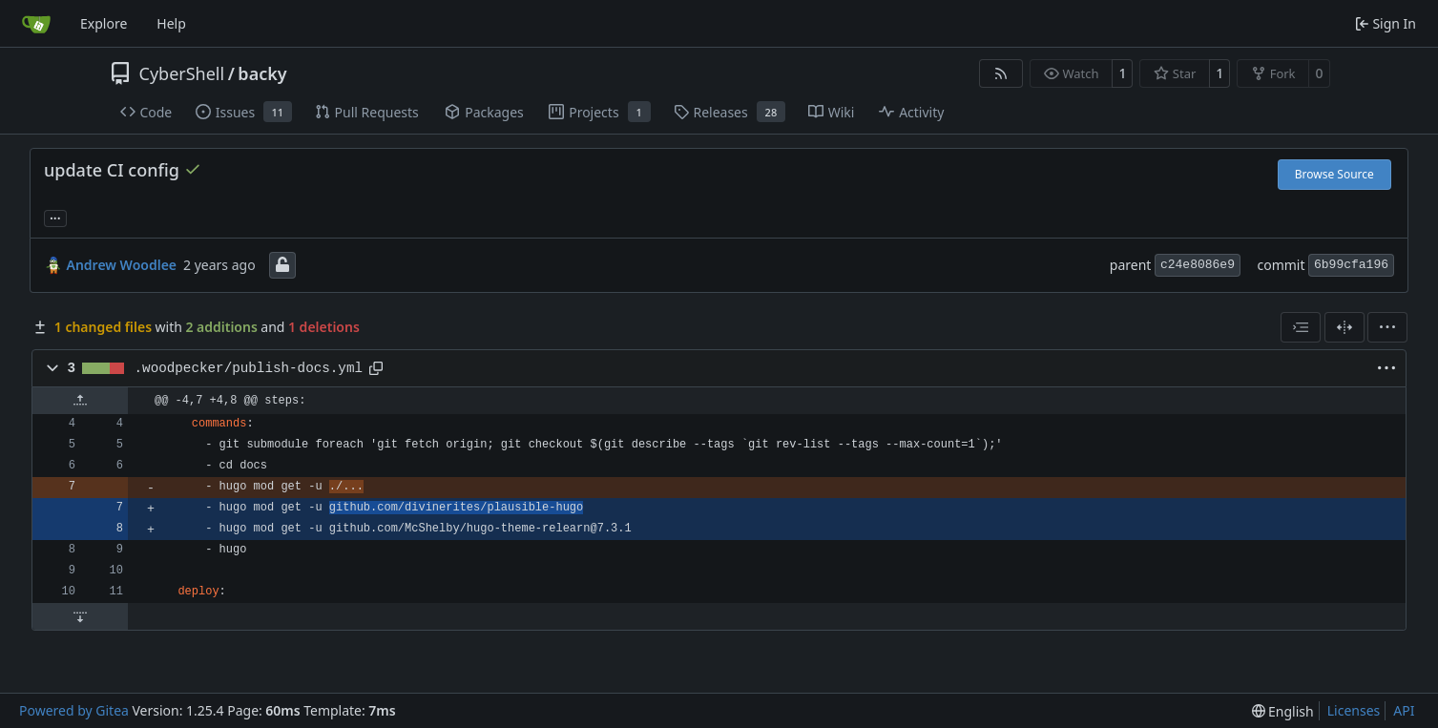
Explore (103, 23)
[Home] (36, 24)
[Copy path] (376, 368)
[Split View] (1344, 327)
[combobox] (1301, 327)
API (1403, 710)
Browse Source (1334, 174)
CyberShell (182, 73)
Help (171, 23)
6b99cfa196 (1351, 265)
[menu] (1387, 327)
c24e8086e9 (1197, 265)
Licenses (1354, 710)
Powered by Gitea (74, 710)
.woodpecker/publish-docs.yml (249, 368)
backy (262, 73)
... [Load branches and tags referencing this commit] (55, 216)
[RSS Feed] (1001, 73)
